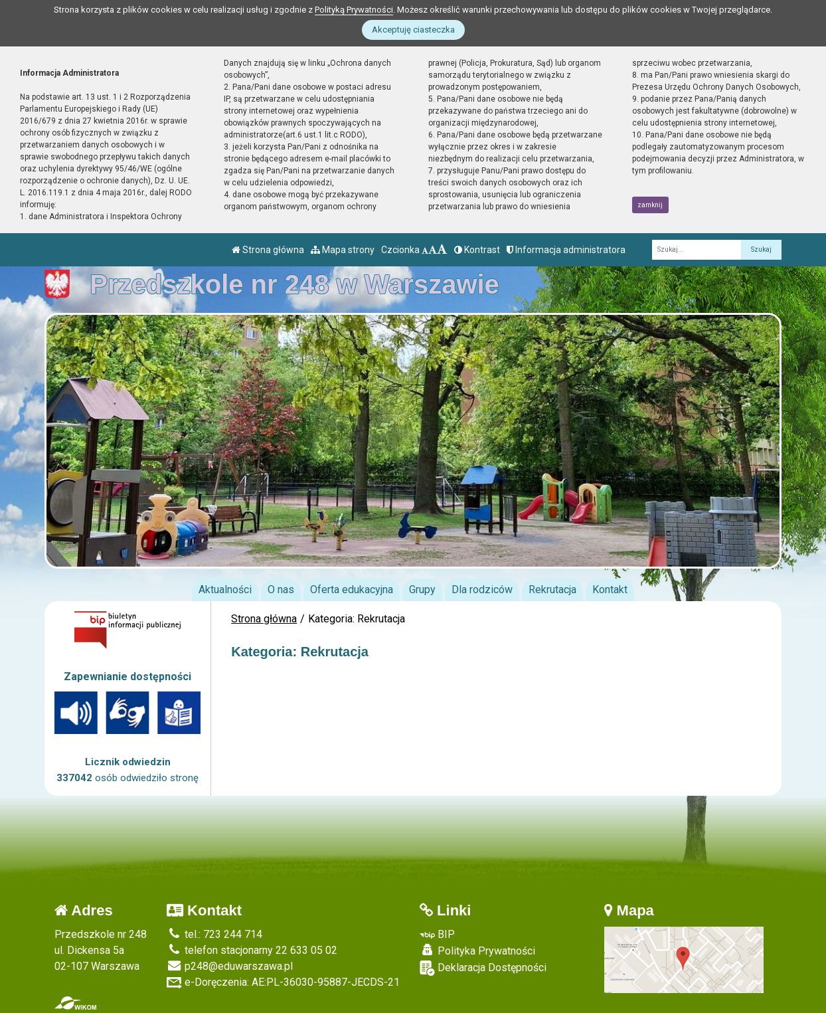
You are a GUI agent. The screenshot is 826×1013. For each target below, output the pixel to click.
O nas (281, 589)
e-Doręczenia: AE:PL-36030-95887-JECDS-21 (283, 982)
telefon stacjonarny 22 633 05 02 (252, 950)
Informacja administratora (566, 249)
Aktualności (225, 589)
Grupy (422, 589)
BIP (437, 934)
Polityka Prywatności (477, 950)
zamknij (650, 205)
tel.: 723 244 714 (214, 934)
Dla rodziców (482, 589)
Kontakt (609, 589)
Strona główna (268, 249)
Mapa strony (342, 249)
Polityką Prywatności (354, 10)
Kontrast (477, 249)
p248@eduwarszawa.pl (230, 966)
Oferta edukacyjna (351, 589)
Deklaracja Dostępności (483, 968)
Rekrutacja (552, 589)
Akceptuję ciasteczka (413, 30)
